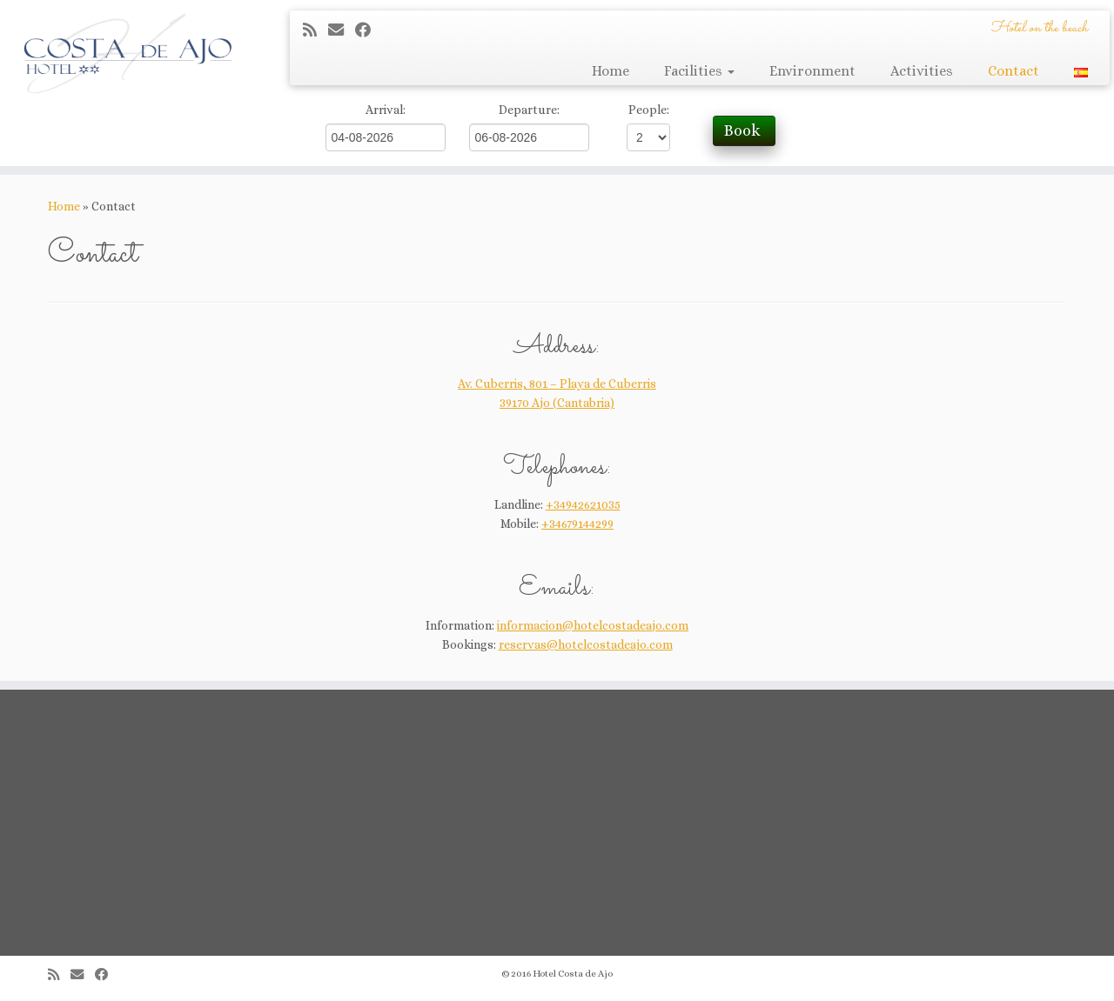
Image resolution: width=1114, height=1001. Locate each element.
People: (648, 110)
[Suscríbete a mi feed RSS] (315, 30)
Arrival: (386, 110)
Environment (812, 71)
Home (610, 71)
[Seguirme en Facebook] (368, 30)
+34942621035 (583, 504)
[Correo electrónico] (341, 30)
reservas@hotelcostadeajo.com (586, 644)
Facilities (699, 71)
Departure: (529, 110)
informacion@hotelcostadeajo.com (592, 625)
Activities (921, 71)
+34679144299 (577, 524)
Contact (1013, 71)
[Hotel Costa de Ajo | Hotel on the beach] (128, 52)
